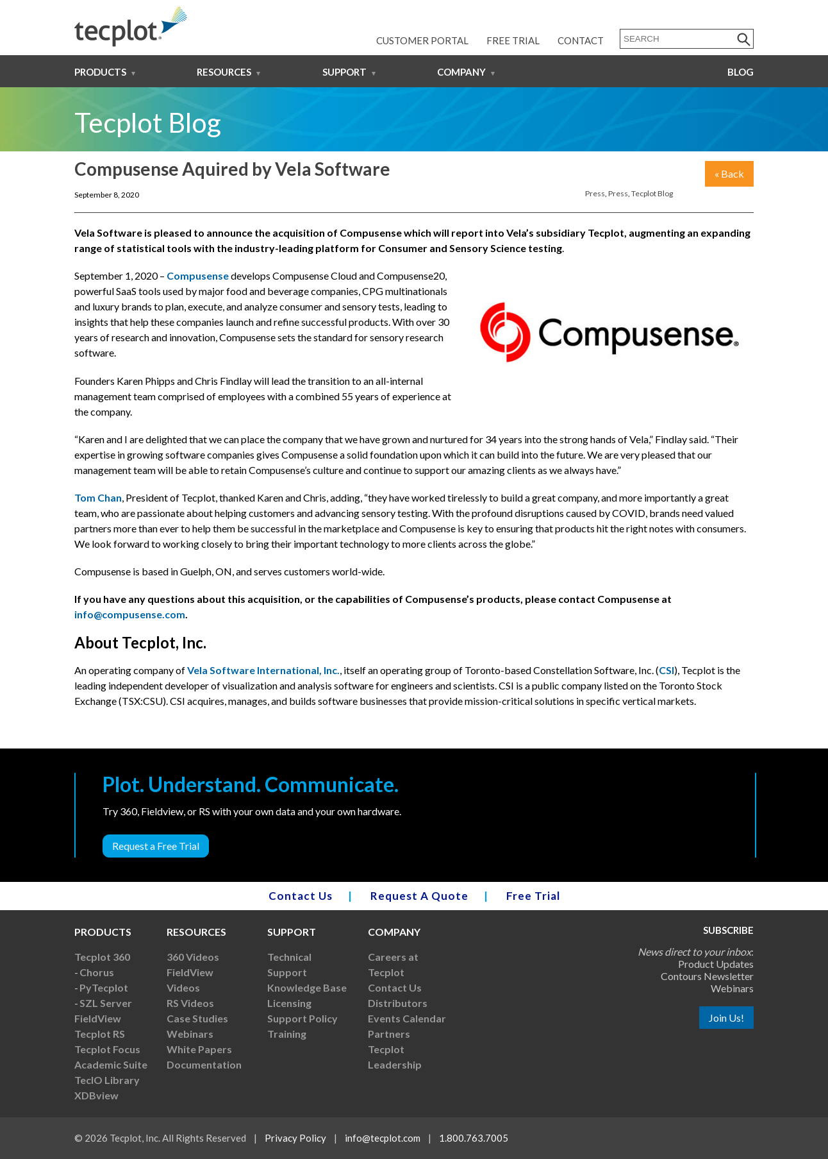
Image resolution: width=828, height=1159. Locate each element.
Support (344, 72)
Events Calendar (407, 1018)
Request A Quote (419, 895)
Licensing (289, 1003)
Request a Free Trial (155, 846)
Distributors (397, 1003)
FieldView (97, 1018)
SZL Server (105, 1003)
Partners (389, 1034)
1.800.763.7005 (473, 1138)
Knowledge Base (307, 987)
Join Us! (726, 1017)
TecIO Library (107, 1080)
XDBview (96, 1095)
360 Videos (193, 957)
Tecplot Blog (652, 193)
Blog (740, 72)
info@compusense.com (129, 614)
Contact (581, 40)
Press (595, 193)
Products (100, 72)
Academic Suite (110, 1064)
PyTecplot (103, 987)
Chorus (96, 972)
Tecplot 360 (102, 957)
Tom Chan (98, 497)
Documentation (204, 1064)
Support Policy (302, 1018)
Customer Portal (422, 40)
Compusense (198, 275)
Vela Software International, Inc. (263, 670)
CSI (666, 670)
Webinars (190, 1034)
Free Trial (513, 40)
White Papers (199, 1049)
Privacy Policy (295, 1138)
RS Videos (190, 1003)
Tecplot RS (99, 1034)
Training (286, 1034)
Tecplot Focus (107, 1049)
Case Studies (197, 1018)
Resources (224, 72)
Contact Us (301, 895)
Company (461, 72)
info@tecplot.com (382, 1138)
